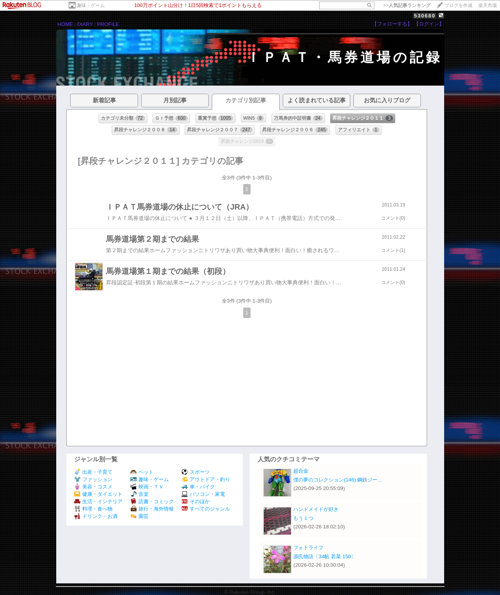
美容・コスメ (93, 487)
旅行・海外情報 (152, 509)
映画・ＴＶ (147, 487)
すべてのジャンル (206, 509)
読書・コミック (152, 501)
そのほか (196, 501)
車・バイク (198, 487)
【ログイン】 (429, 24)
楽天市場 (487, 5)
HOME (65, 24)
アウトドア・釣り (206, 479)
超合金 (300, 471)
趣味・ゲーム (91, 5)
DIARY (85, 24)
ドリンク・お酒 (96, 516)
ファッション (93, 479)
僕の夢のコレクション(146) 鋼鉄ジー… (337, 480)
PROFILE (108, 24)
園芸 (139, 516)
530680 (424, 16)
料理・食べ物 (93, 509)
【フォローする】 (392, 24)
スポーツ (196, 472)
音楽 (139, 494)
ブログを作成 (458, 5)
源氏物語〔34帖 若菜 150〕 (324, 556)
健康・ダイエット (98, 494)
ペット (142, 472)
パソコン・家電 (203, 494)
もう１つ (303, 518)
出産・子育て (93, 472)
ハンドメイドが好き (316, 509)
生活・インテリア (98, 501)
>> (407, 5)
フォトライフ (308, 547)
